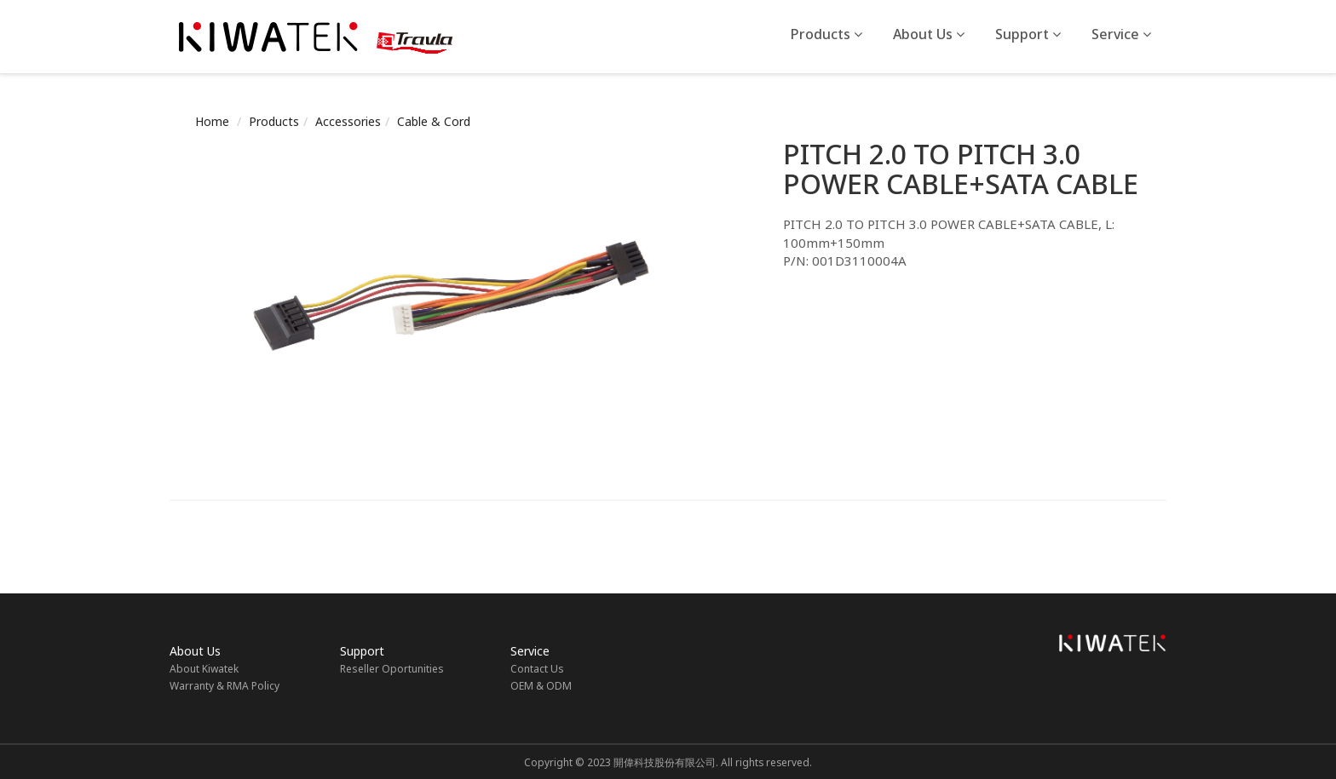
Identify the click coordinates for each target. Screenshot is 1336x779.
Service (1121, 34)
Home (212, 121)
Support (1028, 34)
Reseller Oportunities (392, 669)
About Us (929, 34)
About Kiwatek (204, 669)
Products (826, 34)
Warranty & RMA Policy (224, 686)
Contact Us (537, 669)
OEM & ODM (541, 686)
